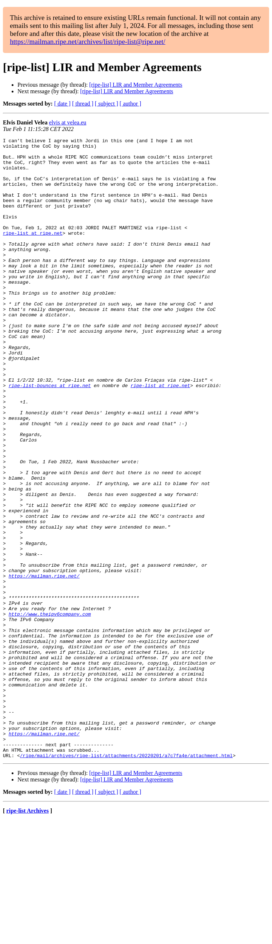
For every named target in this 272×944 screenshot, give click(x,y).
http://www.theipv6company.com (50, 709)
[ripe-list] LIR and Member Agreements (135, 85)
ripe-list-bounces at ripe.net (50, 435)
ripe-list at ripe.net (33, 252)
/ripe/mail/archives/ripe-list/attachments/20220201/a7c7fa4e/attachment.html (126, 879)
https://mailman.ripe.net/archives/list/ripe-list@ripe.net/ (87, 41)
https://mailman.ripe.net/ (44, 664)
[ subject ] (106, 103)
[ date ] (62, 103)
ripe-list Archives (27, 935)
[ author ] (130, 103)
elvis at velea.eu (68, 122)
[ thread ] (82, 103)
